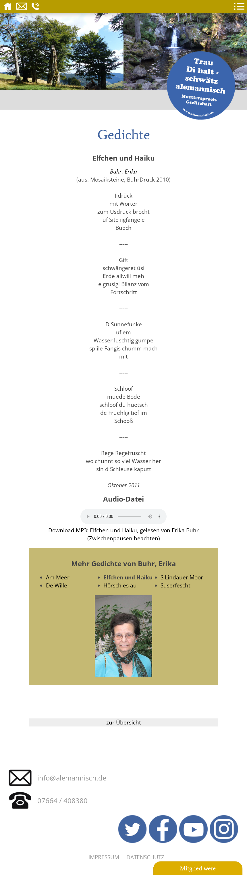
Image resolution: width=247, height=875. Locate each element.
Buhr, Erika (123, 171)
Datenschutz (145, 857)
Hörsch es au (120, 585)
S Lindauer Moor (182, 577)
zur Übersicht (123, 722)
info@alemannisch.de (71, 778)
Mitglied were (198, 868)
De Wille (56, 585)
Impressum (103, 857)
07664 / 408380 (62, 800)
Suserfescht (175, 585)
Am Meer (58, 577)
